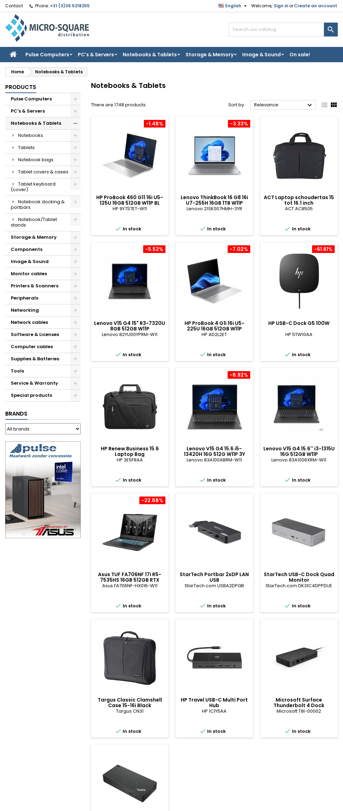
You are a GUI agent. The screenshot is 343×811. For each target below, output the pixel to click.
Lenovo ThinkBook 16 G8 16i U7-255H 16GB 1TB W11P (214, 200)
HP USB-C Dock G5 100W (298, 323)
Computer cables (32, 346)
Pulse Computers (47, 54)
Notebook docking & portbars (38, 204)
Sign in (281, 6)
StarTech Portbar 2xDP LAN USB (214, 577)
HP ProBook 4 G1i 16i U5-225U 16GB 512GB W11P (214, 326)
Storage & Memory (210, 54)
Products (20, 87)
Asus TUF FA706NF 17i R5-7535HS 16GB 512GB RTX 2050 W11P (129, 580)
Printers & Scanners (34, 285)
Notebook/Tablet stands (34, 222)
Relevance (284, 105)
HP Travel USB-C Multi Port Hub (214, 702)
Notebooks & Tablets (150, 54)
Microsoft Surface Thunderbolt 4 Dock (298, 702)
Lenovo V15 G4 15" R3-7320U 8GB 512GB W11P (129, 326)
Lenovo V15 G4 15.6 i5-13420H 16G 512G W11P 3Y (214, 451)
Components (26, 249)
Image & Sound (261, 54)
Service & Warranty (34, 383)
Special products (31, 395)
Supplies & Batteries (35, 358)
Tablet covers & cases (43, 172)
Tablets (26, 147)
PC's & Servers (96, 54)
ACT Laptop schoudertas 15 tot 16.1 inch (299, 200)
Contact (14, 6)
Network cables (29, 322)
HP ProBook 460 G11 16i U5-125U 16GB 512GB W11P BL (129, 200)
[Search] (283, 29)
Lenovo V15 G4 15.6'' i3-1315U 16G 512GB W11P (299, 451)
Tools (17, 371)
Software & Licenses (35, 334)
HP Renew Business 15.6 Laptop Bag (130, 451)
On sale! (299, 54)
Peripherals (24, 298)
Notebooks (30, 135)
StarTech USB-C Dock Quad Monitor (299, 577)
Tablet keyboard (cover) (33, 187)
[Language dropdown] (233, 6)
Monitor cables (29, 273)
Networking (25, 310)
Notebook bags (36, 159)
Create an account (315, 6)
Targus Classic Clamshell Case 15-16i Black (130, 702)
